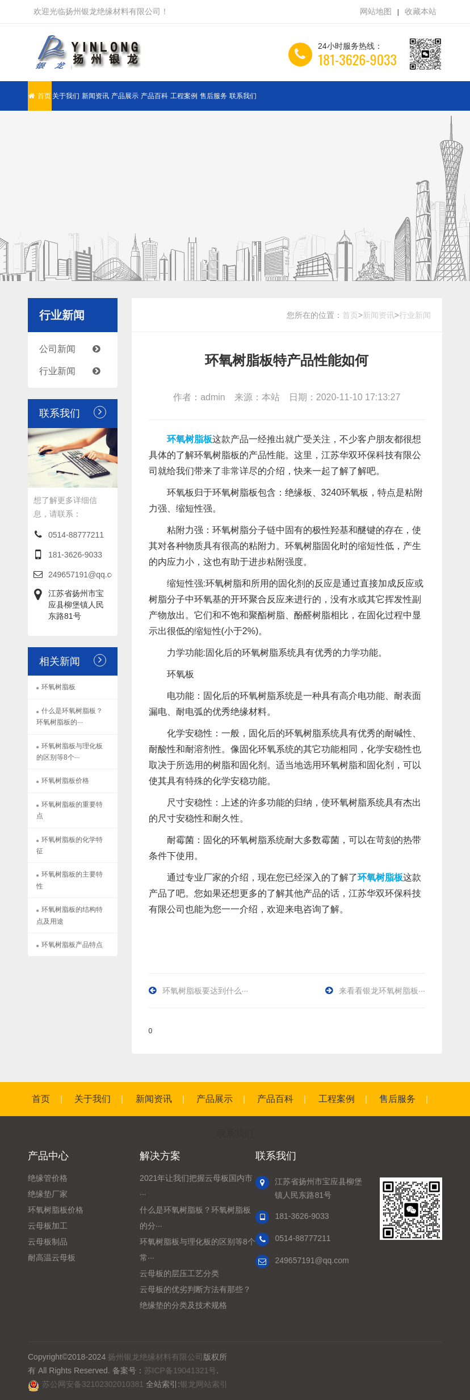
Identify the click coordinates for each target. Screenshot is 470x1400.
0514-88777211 (76, 534)
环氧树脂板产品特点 (72, 945)
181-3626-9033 (75, 554)
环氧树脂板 (58, 687)
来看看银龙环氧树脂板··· (382, 990)
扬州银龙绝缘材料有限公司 (155, 1356)
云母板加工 (48, 1225)
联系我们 (243, 96)
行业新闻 (75, 371)
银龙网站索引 (204, 1384)
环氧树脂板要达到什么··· (205, 990)
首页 (39, 96)
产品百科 (154, 96)
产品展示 (125, 96)
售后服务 (213, 96)
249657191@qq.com (85, 574)
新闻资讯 (95, 96)
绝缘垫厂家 (48, 1193)
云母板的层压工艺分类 (179, 1273)
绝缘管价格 (48, 1178)
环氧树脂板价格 (65, 781)
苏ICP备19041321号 (180, 1370)
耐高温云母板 (51, 1257)
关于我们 (65, 96)
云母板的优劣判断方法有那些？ (195, 1289)
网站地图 (376, 11)
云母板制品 (48, 1241)
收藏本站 (421, 11)
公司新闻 (75, 349)
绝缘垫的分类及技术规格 (183, 1305)
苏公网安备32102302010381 (93, 1384)
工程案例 (184, 96)
